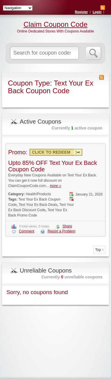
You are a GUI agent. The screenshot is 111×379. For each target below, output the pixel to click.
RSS (102, 7)
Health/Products (38, 194)
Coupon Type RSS (101, 77)
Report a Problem (61, 231)
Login (97, 12)
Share (67, 226)
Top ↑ (99, 250)
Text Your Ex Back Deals (38, 205)
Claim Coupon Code (55, 24)
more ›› (55, 186)
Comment (26, 231)
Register (81, 12)
